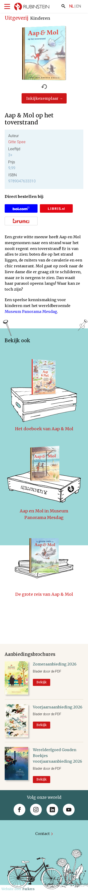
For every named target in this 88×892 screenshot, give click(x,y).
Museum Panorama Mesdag (31, 311)
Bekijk (41, 682)
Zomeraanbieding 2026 (55, 664)
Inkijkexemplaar (42, 98)
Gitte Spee (17, 142)
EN (78, 6)
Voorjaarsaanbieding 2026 (57, 707)
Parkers (28, 889)
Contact (42, 833)
